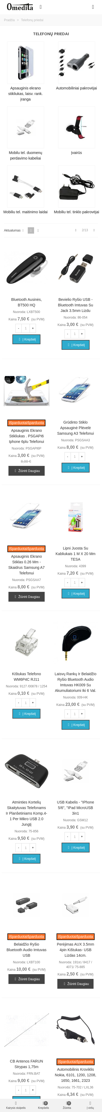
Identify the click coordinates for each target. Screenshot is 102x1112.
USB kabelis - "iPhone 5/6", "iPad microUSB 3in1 (75, 807)
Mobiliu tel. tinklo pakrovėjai (76, 212)
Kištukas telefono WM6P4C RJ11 (26, 677)
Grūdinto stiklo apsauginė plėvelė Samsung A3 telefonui (75, 427)
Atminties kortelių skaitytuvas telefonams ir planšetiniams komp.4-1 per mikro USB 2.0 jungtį (26, 813)
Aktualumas (14, 230)
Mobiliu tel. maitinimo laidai (25, 212)
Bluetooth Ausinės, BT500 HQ (26, 302)
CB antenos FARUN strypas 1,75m (26, 1064)
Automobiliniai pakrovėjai (76, 88)
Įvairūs (76, 153)
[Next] (94, 230)
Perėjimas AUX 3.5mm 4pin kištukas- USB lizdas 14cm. (75, 949)
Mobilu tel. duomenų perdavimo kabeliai (25, 155)
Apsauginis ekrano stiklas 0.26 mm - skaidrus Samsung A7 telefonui (26, 564)
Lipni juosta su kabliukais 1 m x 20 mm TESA (75, 553)
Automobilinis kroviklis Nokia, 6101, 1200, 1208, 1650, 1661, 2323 (75, 1075)
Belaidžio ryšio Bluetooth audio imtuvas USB (27, 949)
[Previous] (76, 230)
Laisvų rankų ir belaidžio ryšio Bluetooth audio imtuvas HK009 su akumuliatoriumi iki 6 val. (75, 682)
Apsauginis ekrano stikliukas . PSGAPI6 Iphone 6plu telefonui (26, 436)
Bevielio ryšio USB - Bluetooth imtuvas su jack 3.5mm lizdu (75, 305)
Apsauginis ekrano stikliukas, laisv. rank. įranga (25, 93)
